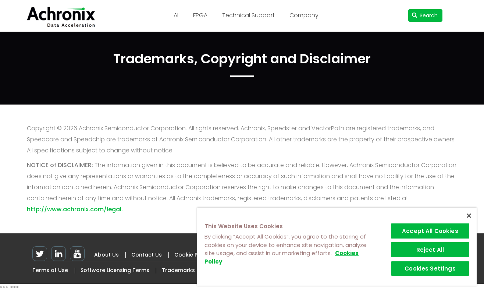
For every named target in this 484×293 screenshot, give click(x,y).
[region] (337, 247)
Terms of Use (50, 270)
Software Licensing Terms (115, 270)
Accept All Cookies (430, 231)
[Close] (469, 215)
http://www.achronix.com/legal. (75, 209)
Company (303, 15)
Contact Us (146, 254)
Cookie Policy (192, 254)
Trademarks (178, 270)
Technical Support (248, 15)
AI (176, 15)
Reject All (430, 250)
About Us (106, 254)
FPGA (200, 15)
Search (425, 15)
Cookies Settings (430, 268)
